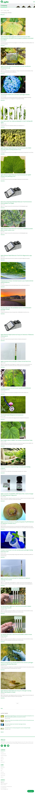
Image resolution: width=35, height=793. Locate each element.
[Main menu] (34, 1)
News (2, 708)
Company (5, 10)
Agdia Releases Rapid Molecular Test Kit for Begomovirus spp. (16, 255)
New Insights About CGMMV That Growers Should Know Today (16, 440)
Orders (2, 768)
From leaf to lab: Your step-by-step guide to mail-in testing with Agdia (17, 727)
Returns (2, 777)
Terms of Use (3, 775)
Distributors (3, 762)
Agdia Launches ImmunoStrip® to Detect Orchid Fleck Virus (16, 361)
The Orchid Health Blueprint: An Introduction (12, 415)
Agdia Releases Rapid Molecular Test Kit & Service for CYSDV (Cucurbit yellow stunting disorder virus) (16, 148)
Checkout (2, 772)
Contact (2, 757)
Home (2, 10)
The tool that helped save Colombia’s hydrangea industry (15, 94)
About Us (2, 758)
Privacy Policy (3, 773)
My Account (3, 767)
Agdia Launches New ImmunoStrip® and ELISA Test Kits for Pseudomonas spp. (19, 720)
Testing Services (3, 753)
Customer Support (4, 755)
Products (2, 752)
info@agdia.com (5, 789)
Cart (1, 770)
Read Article (3, 45)
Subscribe (3, 14)
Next (17, 703)
